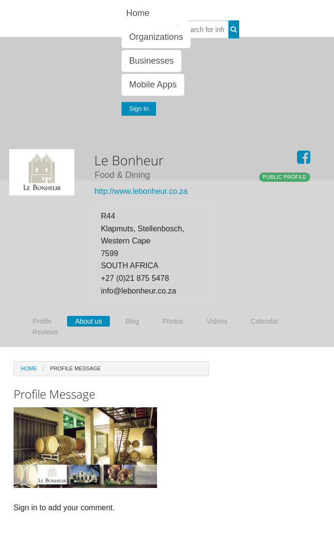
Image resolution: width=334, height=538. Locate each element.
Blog (132, 321)
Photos (173, 321)
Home (137, 13)
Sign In (138, 108)
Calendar (265, 321)
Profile (42, 321)
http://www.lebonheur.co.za (140, 191)
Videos (217, 321)
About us (88, 321)
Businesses (151, 61)
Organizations (156, 37)
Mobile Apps (152, 84)
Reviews (45, 332)
